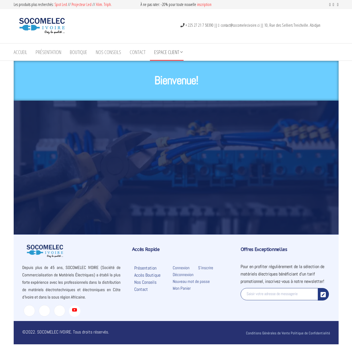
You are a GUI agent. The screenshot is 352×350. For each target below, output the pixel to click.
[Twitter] (44, 310)
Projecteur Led (81, 4)
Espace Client (166, 52)
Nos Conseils (108, 52)
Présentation (48, 52)
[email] (279, 294)
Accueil (20, 52)
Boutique (78, 52)
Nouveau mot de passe (191, 281)
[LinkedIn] (59, 310)
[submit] (323, 294)
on (209, 4)
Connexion (181, 267)
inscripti (202, 4)
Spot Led (60, 4)
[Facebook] (29, 310)
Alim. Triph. (104, 4)
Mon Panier (182, 288)
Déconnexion (183, 274)
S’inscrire (205, 267)
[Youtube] (74, 311)
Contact (138, 52)
